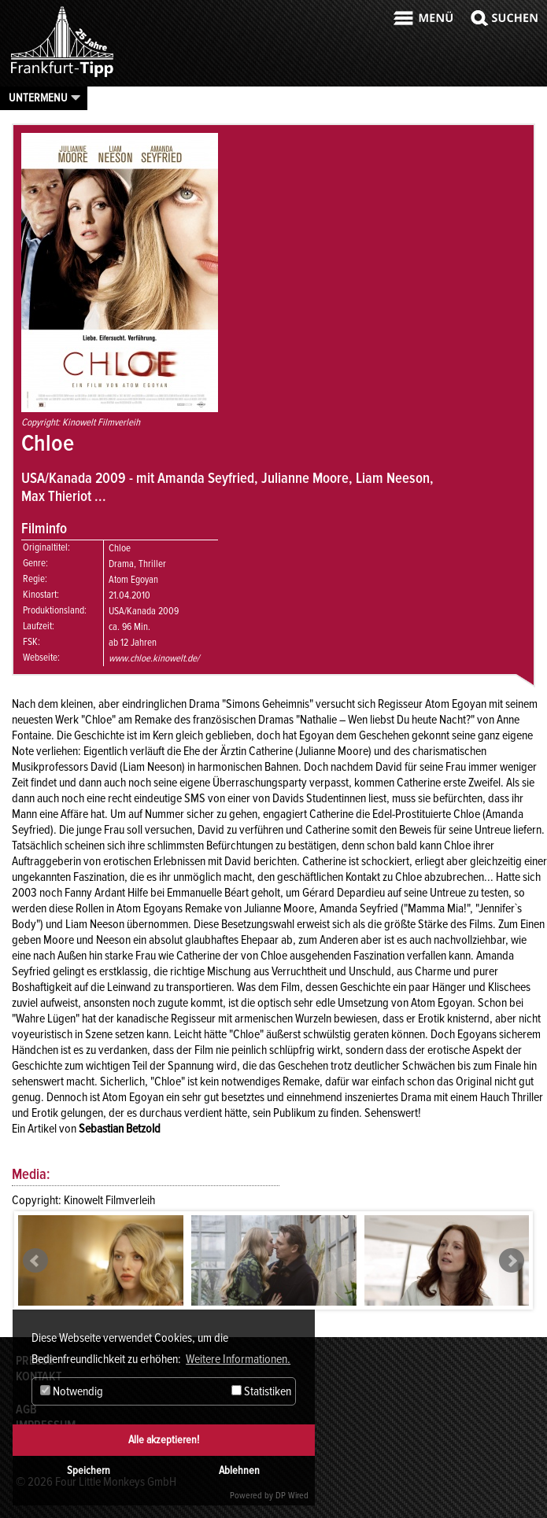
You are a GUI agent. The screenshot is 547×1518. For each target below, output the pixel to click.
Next (511, 1260)
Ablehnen (239, 1470)
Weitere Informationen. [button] (238, 1359)
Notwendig (71, 1391)
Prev (35, 1260)
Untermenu (38, 97)
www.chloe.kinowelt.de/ (154, 658)
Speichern (88, 1470)
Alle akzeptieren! (163, 1439)
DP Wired (292, 1495)
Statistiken (261, 1391)
